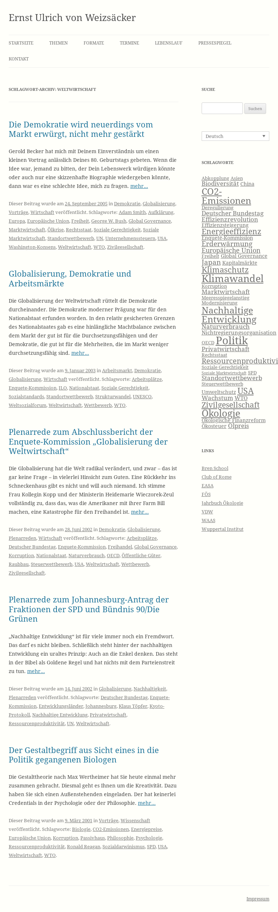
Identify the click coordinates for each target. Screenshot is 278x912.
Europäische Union (48, 221)
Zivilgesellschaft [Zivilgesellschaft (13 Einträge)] (231, 405)
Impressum (258, 899)
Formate (94, 43)
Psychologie (149, 838)
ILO (63, 387)
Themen (58, 43)
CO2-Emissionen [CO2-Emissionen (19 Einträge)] (226, 195)
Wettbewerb (98, 405)
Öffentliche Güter (141, 555)
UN (99, 238)
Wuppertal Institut (223, 529)
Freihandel (120, 546)
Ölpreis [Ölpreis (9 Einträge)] (238, 425)
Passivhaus (92, 838)
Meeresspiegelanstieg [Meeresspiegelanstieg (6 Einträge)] (225, 298)
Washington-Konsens (32, 247)
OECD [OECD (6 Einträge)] (208, 343)
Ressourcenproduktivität (37, 723)
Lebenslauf (168, 43)
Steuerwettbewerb (51, 564)
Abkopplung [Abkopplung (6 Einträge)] (215, 178)
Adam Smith (132, 212)
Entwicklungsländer (61, 706)
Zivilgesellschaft (125, 247)
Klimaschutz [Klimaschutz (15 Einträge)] (225, 269)
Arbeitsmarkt (117, 370)
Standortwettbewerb (70, 238)
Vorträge (18, 212)
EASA (208, 485)
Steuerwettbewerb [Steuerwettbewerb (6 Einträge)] (222, 384)
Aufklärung (160, 212)
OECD (113, 555)
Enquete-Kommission (32, 387)
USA (162, 238)
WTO (99, 247)
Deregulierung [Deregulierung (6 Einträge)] (217, 208)
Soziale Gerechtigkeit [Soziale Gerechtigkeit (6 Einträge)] (225, 367)
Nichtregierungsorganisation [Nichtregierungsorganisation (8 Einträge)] (239, 332)
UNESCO (142, 396)
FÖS (206, 494)
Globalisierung (159, 203)
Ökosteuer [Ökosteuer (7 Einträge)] (214, 426)
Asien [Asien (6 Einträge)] (237, 178)
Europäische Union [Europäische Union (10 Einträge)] (231, 250)
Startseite (21, 43)
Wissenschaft (135, 820)
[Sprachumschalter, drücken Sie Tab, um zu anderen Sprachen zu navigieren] (236, 136)
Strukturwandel (113, 396)
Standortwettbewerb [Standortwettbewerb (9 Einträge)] (232, 378)
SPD (151, 846)
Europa (17, 221)
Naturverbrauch (86, 555)
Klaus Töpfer (133, 706)
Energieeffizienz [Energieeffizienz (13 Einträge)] (231, 231)
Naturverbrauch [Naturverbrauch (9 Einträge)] (226, 326)
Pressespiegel (214, 43)
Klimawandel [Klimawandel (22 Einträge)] (233, 278)
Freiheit (80, 221)
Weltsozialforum (27, 405)
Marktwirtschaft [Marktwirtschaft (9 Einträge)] (226, 291)
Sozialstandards (26, 396)
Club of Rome (217, 477)
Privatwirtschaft (108, 714)
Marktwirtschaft (27, 229)
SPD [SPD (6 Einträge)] (252, 373)
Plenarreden (22, 538)
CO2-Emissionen (111, 829)
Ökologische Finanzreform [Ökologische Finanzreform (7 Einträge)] (234, 420)
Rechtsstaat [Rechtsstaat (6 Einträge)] (214, 355)
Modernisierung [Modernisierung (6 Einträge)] (219, 303)
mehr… (139, 185)
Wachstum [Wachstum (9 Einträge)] (217, 398)
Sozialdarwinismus (123, 846)
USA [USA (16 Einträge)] (245, 390)
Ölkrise (55, 229)
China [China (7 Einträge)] (247, 183)
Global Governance (150, 221)
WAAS (208, 520)
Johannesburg (101, 706)
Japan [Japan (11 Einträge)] (211, 262)
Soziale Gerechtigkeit (117, 229)
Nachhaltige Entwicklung (60, 714)
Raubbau (19, 564)
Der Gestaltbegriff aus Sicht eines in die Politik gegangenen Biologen (84, 754)
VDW (207, 511)
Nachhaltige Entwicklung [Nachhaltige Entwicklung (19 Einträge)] (229, 314)
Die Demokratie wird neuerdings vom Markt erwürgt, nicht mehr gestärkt (81, 129)
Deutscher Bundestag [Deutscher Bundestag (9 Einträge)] (233, 213)
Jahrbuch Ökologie (222, 503)
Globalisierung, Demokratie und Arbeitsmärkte (70, 278)
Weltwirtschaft (74, 247)
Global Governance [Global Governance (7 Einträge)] (244, 255)
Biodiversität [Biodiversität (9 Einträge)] (220, 183)
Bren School (215, 468)
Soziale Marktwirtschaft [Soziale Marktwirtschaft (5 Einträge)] (224, 372)
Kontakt (19, 59)
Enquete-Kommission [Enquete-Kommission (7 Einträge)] (227, 237)
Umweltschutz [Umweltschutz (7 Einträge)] (219, 391)
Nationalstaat (84, 387)
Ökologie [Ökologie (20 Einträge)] (221, 413)
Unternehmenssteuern (130, 238)
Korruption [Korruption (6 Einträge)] (214, 286)
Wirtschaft (42, 212)
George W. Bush (108, 221)
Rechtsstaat (79, 229)
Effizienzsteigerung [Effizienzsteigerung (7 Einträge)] (225, 225)
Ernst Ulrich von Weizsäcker (72, 17)
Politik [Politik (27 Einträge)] (232, 340)
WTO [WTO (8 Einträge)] (241, 398)
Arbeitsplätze (147, 379)
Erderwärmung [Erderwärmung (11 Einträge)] (227, 243)
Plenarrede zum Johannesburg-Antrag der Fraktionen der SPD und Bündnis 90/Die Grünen (89, 609)
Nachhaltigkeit (150, 688)
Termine (129, 43)
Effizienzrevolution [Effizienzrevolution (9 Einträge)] (230, 219)
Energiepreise (146, 829)
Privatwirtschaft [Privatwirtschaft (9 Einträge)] (225, 349)
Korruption (21, 555)
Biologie (81, 829)
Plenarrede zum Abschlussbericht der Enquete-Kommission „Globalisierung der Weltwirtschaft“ (88, 441)
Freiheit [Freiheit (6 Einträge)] (210, 256)
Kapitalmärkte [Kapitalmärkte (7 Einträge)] (239, 262)
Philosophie (120, 838)
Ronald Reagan (83, 846)
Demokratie (127, 203)
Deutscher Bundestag (32, 546)
